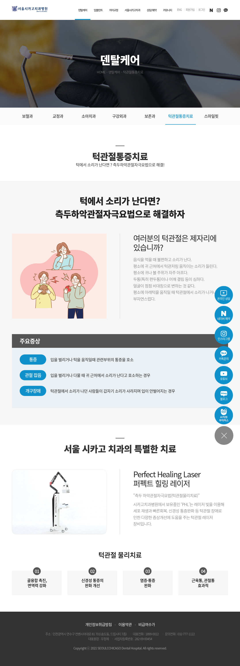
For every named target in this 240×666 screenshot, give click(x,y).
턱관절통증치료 (180, 116)
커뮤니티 (167, 10)
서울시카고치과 (132, 10)
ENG (179, 10)
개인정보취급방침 (98, 624)
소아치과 (89, 116)
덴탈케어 (82, 10)
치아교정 (113, 10)
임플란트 (98, 10)
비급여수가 (146, 624)
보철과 (27, 116)
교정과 (58, 116)
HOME (101, 72)
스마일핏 (211, 116)
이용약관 (125, 624)
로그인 (201, 10)
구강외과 (119, 116)
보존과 (150, 116)
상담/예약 (151, 10)
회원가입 (190, 10)
